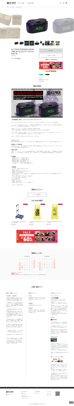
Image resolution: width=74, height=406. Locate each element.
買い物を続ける (41, 81)
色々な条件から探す (30, 3)
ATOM (37, 393)
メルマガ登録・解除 (37, 391)
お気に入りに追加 (51, 55)
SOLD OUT (51, 50)
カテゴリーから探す (21, 3)
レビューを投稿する (37, 194)
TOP (7, 7)
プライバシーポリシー (25, 398)
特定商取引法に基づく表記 (43, 79)
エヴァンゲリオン (18, 7)
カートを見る (49, 393)
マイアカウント (49, 391)
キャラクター (12, 7)
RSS (35, 393)
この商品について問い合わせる (50, 59)
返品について (41, 78)
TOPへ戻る (37, 387)
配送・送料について (25, 391)
